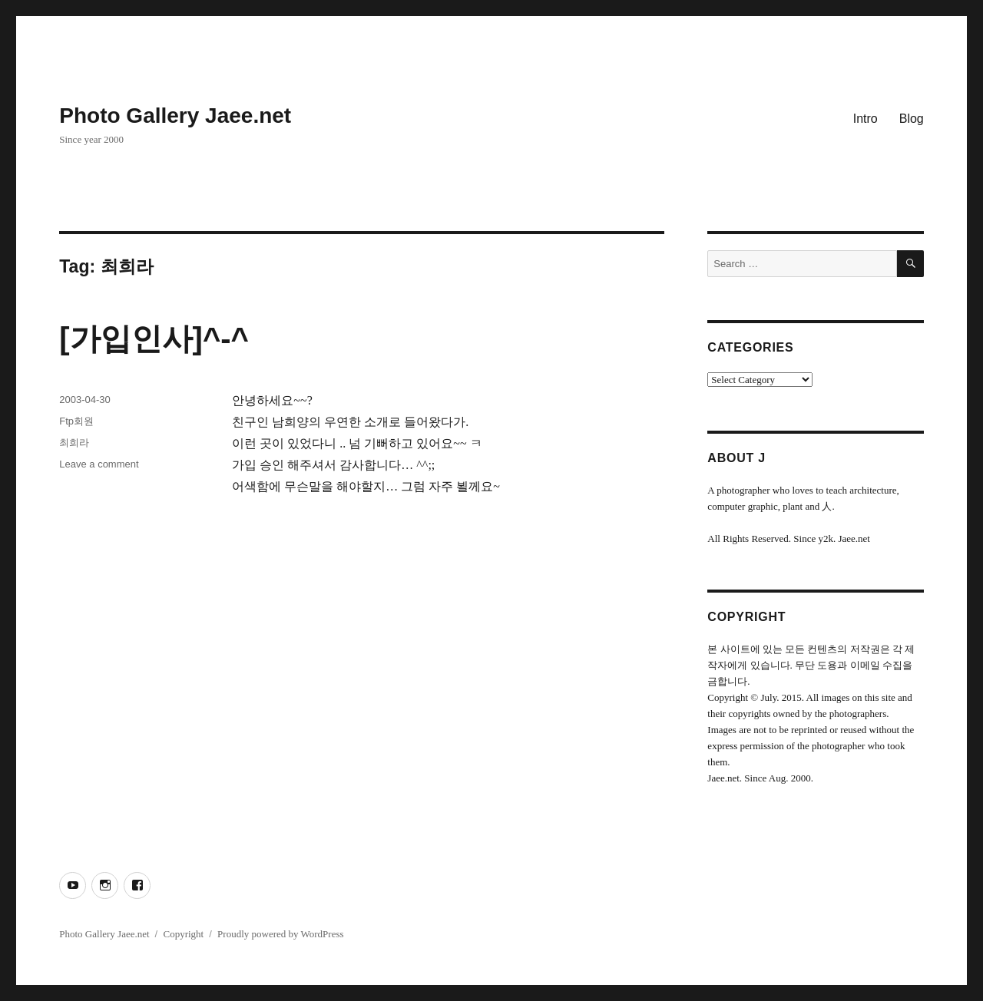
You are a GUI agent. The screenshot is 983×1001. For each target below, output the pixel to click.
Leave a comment (98, 464)
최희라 (74, 442)
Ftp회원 (76, 421)
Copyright (183, 934)
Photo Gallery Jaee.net (175, 115)
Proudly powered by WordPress (280, 934)
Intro (865, 118)
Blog (911, 118)
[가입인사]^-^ (154, 338)
